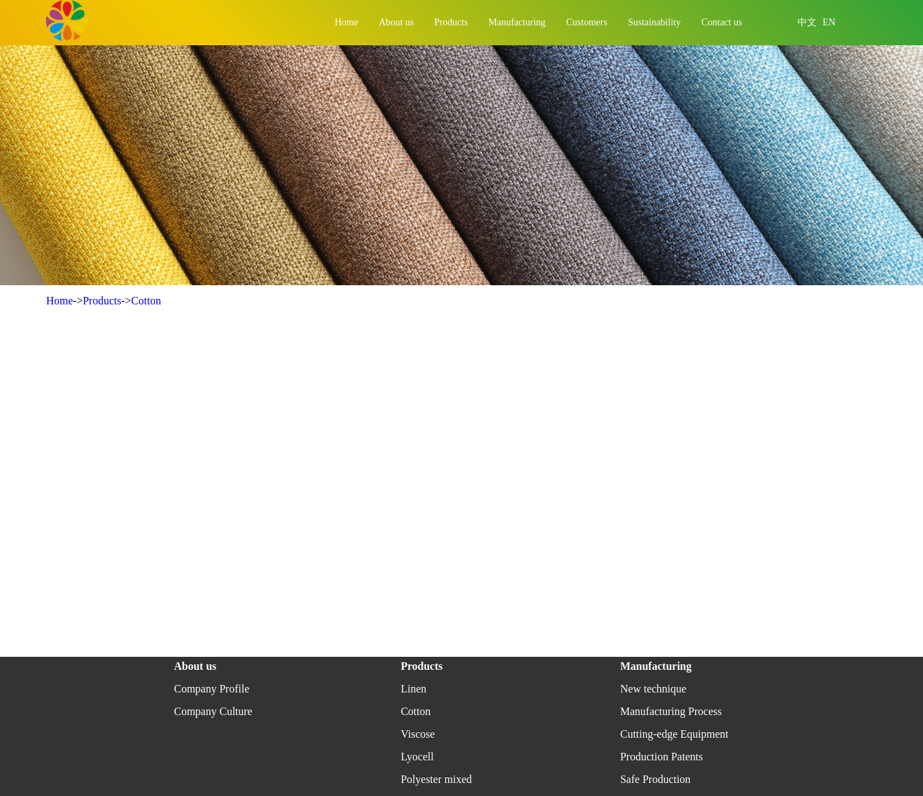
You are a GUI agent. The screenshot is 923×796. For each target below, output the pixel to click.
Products (451, 22)
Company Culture (213, 711)
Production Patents (661, 756)
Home (346, 22)
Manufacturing (517, 22)
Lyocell (417, 756)
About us (396, 22)
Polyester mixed (436, 779)
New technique (653, 689)
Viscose (418, 734)
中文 (807, 22)
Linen (413, 689)
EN (829, 22)
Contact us (722, 22)
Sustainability (654, 22)
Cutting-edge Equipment (674, 734)
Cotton (146, 300)
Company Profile (211, 689)
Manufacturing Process (671, 711)
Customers (586, 22)
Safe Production (655, 779)
